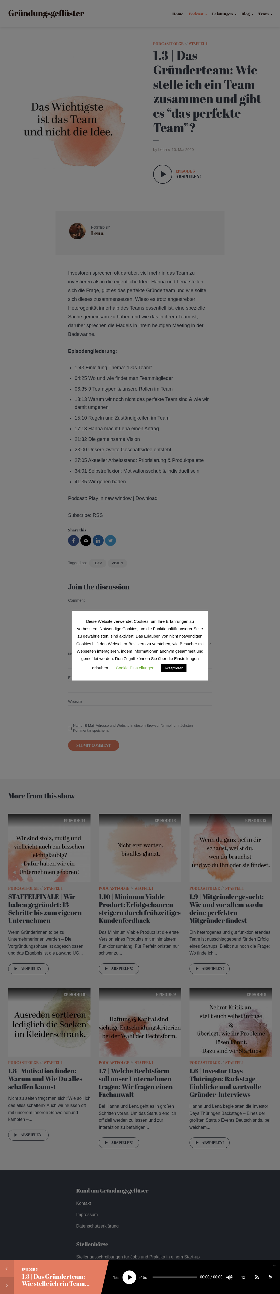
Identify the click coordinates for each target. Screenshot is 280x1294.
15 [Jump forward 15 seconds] (143, 1277)
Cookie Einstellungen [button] (135, 667)
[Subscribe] (257, 1277)
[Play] (129, 1277)
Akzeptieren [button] (174, 668)
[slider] (175, 1277)
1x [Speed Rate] (243, 1277)
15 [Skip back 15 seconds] (115, 1277)
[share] (270, 1277)
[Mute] (229, 1277)
